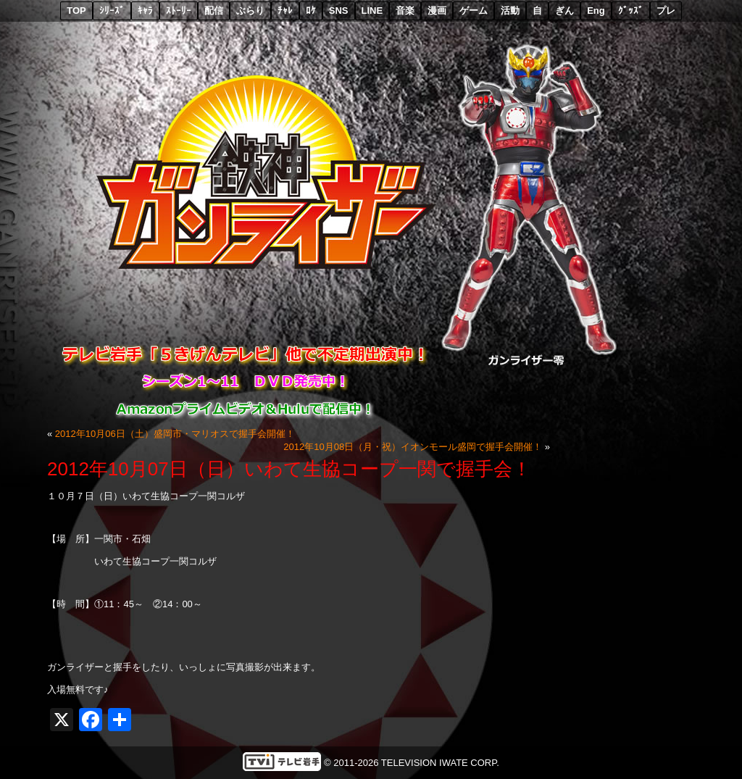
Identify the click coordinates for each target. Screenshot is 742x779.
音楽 (405, 10)
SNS (339, 10)
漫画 (437, 10)
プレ (665, 10)
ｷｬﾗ (145, 10)
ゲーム (473, 10)
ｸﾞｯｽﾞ (630, 10)
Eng (596, 10)
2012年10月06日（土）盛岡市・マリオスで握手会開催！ (175, 433)
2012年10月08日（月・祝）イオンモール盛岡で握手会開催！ (412, 446)
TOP (76, 10)
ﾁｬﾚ (285, 10)
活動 (510, 10)
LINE (372, 10)
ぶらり (250, 10)
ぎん (564, 10)
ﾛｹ (311, 10)
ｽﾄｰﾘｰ (178, 10)
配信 (213, 10)
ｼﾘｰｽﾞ (112, 10)
